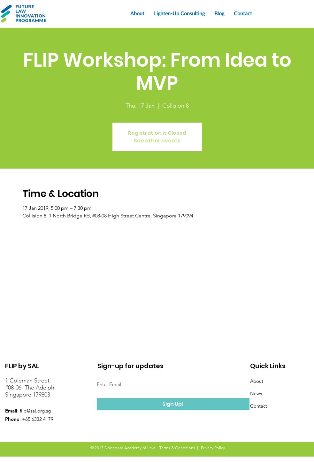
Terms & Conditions (177, 447)
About (256, 381)
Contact (258, 406)
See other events (157, 140)
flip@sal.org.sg (35, 411)
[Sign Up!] (173, 404)
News (256, 393)
